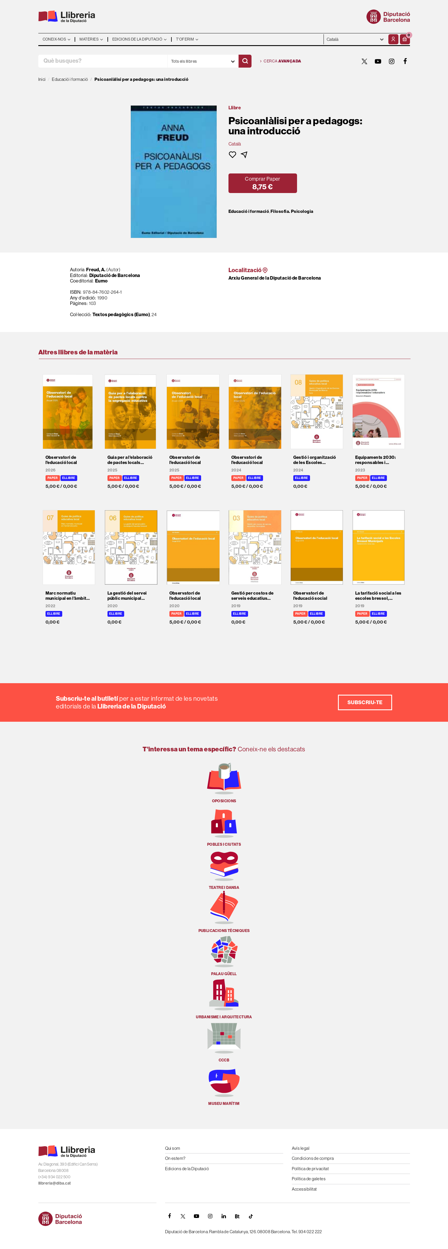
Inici (42, 79)
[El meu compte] (393, 39)
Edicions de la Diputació (187, 1168)
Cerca (280, 61)
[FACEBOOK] (405, 61)
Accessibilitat (304, 1189)
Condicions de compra (313, 1158)
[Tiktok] (251, 1216)
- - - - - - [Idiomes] (355, 39)
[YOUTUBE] (378, 61)
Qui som (172, 1148)
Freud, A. (96, 269)
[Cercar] (245, 61)
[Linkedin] (223, 1216)
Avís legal (301, 1148)
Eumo (101, 281)
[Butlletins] (237, 1216)
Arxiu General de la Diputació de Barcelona (274, 278)
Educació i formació (248, 211)
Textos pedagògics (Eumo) (121, 314)
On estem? (175, 1158)
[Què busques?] (102, 61)
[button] (405, 39)
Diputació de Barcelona (114, 275)
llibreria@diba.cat (54, 1183)
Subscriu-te (365, 702)
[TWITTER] (364, 61)
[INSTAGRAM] (391, 61)
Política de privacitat (310, 1168)
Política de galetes (309, 1178)
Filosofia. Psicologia (292, 211)
